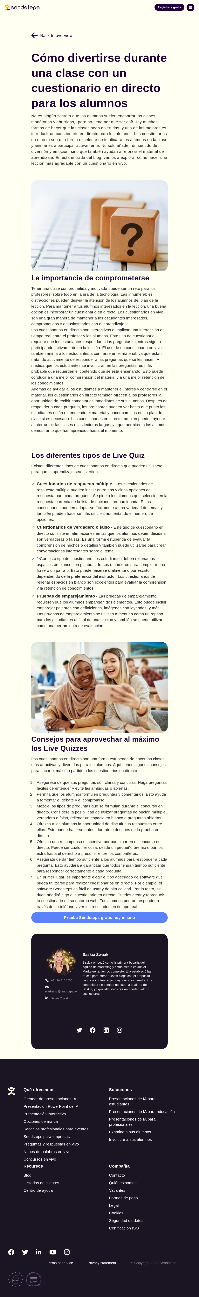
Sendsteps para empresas (47, 1129)
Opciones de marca (41, 1114)
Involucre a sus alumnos (130, 1132)
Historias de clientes (41, 1175)
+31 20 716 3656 (58, 972)
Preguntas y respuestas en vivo (51, 1137)
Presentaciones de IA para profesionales (132, 1114)
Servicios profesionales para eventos (56, 1122)
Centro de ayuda (38, 1183)
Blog (27, 1168)
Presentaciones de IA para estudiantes (132, 1094)
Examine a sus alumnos (130, 1124)
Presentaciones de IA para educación (142, 1104)
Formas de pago (123, 1190)
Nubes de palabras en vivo (47, 1144)
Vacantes (117, 1183)
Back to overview (51, 35)
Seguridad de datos (126, 1213)
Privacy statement (102, 1256)
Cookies (116, 1206)
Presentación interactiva (45, 1106)
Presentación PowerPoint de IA (51, 1099)
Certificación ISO (124, 1221)
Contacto (117, 1168)
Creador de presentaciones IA (50, 1091)
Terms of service (60, 1256)
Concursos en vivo (40, 1152)
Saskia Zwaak (57, 990)
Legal (114, 1198)
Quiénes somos (123, 1175)
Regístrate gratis (169, 7)
